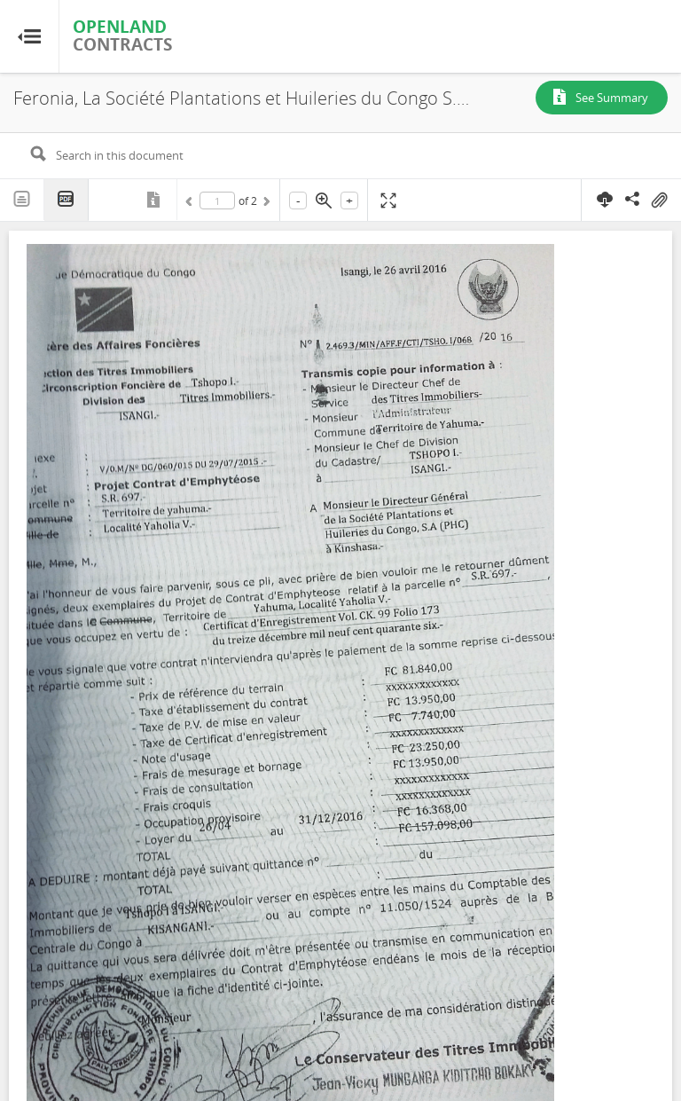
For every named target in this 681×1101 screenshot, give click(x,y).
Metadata (155, 199)
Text (22, 199)
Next (265, 204)
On (659, 200)
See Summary (611, 98)
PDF (66, 200)
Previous (192, 204)
